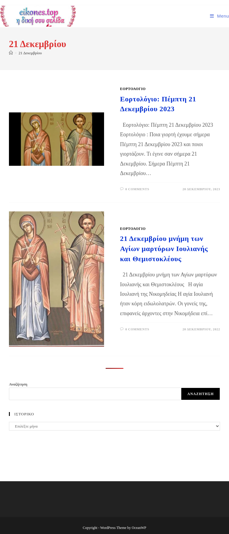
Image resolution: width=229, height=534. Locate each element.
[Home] (11, 53)
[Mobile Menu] (219, 15)
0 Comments (137, 189)
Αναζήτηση (18, 384)
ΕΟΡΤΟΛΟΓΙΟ (133, 89)
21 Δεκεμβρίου (30, 53)
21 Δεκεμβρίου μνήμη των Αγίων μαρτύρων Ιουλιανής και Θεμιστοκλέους (164, 248)
